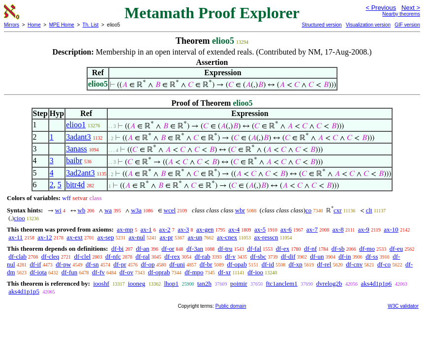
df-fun (69, 272)
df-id (268, 264)
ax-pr (166, 237)
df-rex (172, 256)
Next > (410, 7)
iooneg (136, 283)
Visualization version (368, 25)
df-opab (236, 264)
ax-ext (74, 237)
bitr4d (75, 184)
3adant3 (78, 137)
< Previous (380, 7)
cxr (337, 210)
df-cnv (354, 264)
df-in (344, 256)
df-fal (254, 248)
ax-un (195, 237)
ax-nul (136, 237)
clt (369, 210)
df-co (384, 264)
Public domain (230, 306)
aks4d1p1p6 (376, 283)
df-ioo (255, 272)
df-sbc (258, 256)
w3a (136, 210)
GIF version (407, 25)
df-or (167, 248)
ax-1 (146, 229)
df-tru (225, 248)
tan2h (204, 283)
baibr (74, 160)
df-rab (203, 256)
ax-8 (338, 229)
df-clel (82, 256)
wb (82, 210)
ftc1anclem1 (282, 283)
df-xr (224, 272)
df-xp (296, 264)
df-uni (177, 264)
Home (34, 25)
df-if (35, 264)
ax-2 (164, 229)
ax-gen (204, 229)
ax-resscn (266, 237)
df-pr (120, 264)
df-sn (92, 264)
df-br (206, 264)
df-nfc (113, 256)
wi (58, 210)
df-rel (324, 264)
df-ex (282, 248)
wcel (170, 210)
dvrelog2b (329, 283)
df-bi (117, 248)
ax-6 (286, 229)
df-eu (396, 248)
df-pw (63, 264)
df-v (230, 256)
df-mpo (193, 272)
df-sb (338, 248)
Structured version (321, 25)
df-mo (367, 248)
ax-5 (260, 229)
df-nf (310, 248)
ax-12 (44, 237)
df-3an (194, 248)
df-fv (98, 272)
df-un (317, 256)
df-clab (17, 256)
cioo (19, 218)
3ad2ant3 (80, 173)
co (308, 210)
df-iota (38, 272)
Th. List (91, 25)
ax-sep (105, 237)
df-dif (288, 256)
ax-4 (234, 229)
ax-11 (15, 237)
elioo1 (76, 124)
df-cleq (50, 256)
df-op (147, 264)
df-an (142, 248)
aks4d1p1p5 (23, 291)
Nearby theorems (401, 14)
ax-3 (183, 229)
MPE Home (61, 25)
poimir (238, 283)
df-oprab (159, 272)
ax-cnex (227, 237)
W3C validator (403, 306)
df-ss (371, 256)
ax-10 (391, 229)
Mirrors (11, 25)
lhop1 (171, 283)
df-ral (143, 256)
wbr (240, 210)
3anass (76, 149)
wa (108, 210)
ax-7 (312, 229)
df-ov (126, 272)
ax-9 (363, 229)
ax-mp (125, 229)
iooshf (101, 283)
